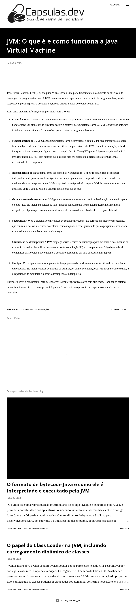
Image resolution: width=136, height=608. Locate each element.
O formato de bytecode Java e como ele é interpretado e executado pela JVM (55, 487)
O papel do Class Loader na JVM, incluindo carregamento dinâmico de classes (56, 548)
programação (42, 309)
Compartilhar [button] (118, 309)
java (27, 309)
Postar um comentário (36, 528)
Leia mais (124, 528)
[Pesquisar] (114, 4)
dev (22, 309)
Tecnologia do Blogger (68, 600)
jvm (31, 309)
